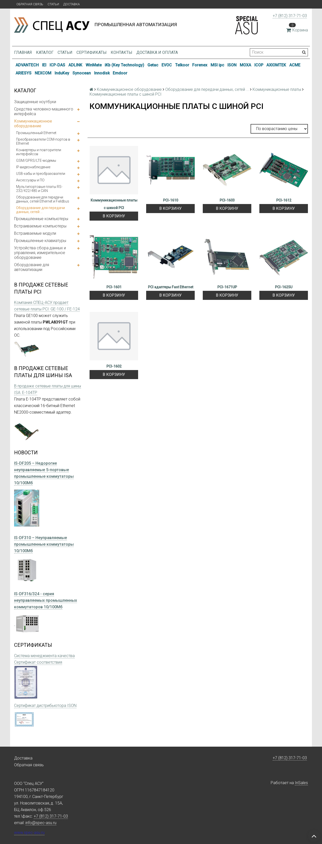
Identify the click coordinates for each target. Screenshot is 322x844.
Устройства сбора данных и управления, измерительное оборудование (40, 253)
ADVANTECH (27, 65)
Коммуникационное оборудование (33, 123)
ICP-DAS (57, 65)
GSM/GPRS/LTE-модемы (36, 160)
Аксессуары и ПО (30, 180)
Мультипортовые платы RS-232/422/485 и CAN (39, 189)
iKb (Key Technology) (124, 65)
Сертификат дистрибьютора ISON (45, 705)
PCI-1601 (114, 287)
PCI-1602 (114, 366)
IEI (44, 65)
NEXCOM (43, 73)
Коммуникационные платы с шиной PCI (114, 204)
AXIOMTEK (276, 65)
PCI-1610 (170, 200)
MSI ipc (217, 65)
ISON (231, 65)
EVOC (167, 65)
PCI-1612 (283, 200)
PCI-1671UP (227, 287)
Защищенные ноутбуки (35, 101)
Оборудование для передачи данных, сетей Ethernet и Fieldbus (42, 199)
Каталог (45, 52)
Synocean (81, 73)
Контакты (121, 52)
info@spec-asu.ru (40, 822)
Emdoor (120, 73)
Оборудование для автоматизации (31, 267)
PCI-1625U (283, 287)
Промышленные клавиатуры (40, 240)
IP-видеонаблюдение (33, 167)
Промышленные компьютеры (41, 218)
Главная (23, 52)
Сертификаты (91, 52)
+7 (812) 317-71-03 (290, 15)
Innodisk (102, 73)
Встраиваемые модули (35, 233)
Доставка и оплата (157, 52)
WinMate (94, 65)
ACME (294, 65)
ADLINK (75, 65)
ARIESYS (23, 73)
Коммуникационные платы (277, 89)
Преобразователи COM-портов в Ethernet (43, 141)
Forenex (199, 65)
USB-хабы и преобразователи (40, 174)
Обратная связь (29, 4)
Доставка (71, 4)
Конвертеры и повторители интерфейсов (38, 152)
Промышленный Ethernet (36, 133)
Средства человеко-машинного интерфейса (43, 111)
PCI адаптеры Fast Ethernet (170, 287)
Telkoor (182, 65)
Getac (152, 65)
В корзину (114, 216)
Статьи (53, 4)
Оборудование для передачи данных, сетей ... (40, 210)
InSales (301, 782)
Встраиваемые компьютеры (40, 226)
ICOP (258, 65)
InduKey (62, 73)
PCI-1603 (227, 200)
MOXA (245, 65)
